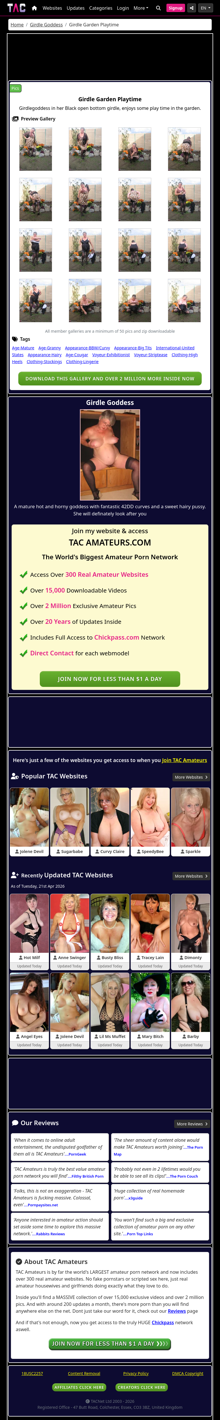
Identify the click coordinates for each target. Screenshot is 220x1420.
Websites (52, 8)
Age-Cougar (77, 354)
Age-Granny (49, 347)
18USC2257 (32, 1373)
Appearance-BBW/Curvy (87, 347)
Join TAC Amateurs (184, 760)
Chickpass (163, 1322)
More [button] (139, 8)
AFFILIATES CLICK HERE (79, 1387)
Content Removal (84, 1373)
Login (123, 8)
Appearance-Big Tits (133, 347)
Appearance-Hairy (45, 354)
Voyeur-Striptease (150, 354)
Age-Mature (23, 347)
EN (204, 8)
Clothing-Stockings (44, 361)
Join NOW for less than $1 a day (110, 679)
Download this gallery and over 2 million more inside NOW (110, 378)
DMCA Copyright (187, 1373)
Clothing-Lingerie (82, 361)
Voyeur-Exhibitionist (111, 354)
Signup (176, 8)
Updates (76, 8)
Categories (101, 8)
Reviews (177, 1311)
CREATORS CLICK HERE (141, 1387)
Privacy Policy (135, 1373)
